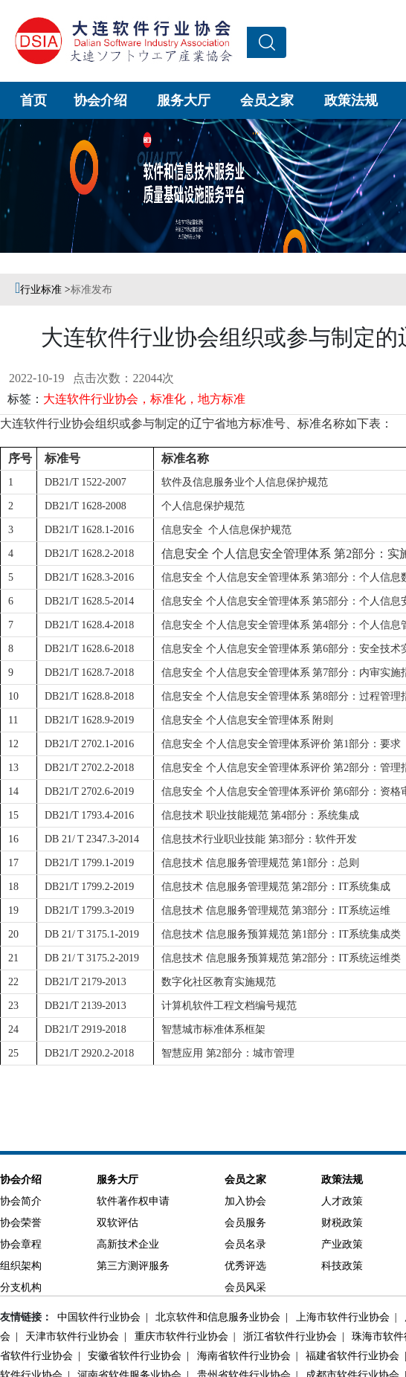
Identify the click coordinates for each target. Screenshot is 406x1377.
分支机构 (21, 1287)
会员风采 (245, 1287)
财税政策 (342, 1222)
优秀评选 (245, 1265)
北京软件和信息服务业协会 (216, 1317)
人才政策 (342, 1201)
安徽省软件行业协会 (133, 1355)
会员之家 (267, 100)
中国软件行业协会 (98, 1317)
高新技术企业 (128, 1244)
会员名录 (245, 1244)
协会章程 (21, 1244)
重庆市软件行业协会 (180, 1336)
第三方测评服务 (133, 1265)
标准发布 (91, 289)
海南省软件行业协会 (243, 1355)
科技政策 (342, 1265)
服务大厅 (183, 100)
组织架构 (21, 1265)
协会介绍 (100, 100)
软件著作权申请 (133, 1201)
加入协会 (245, 1201)
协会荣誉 (21, 1222)
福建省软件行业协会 (351, 1355)
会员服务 (245, 1222)
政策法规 (351, 100)
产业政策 (342, 1244)
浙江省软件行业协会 (289, 1336)
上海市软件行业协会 (342, 1317)
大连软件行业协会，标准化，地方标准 (144, 399)
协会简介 (21, 1201)
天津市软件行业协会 (71, 1336)
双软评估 (117, 1222)
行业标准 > (45, 289)
